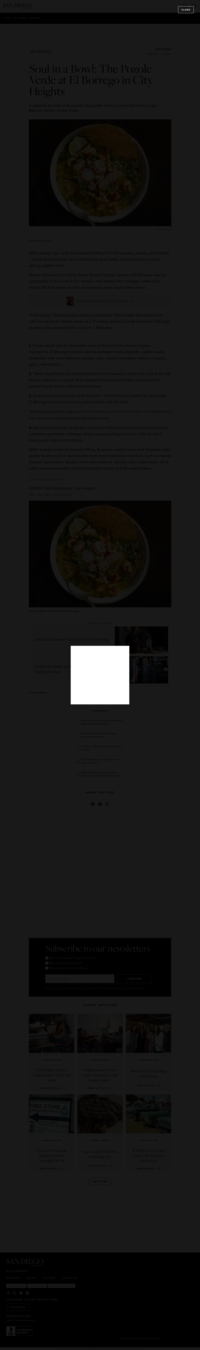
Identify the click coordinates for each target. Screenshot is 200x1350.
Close (185, 10)
